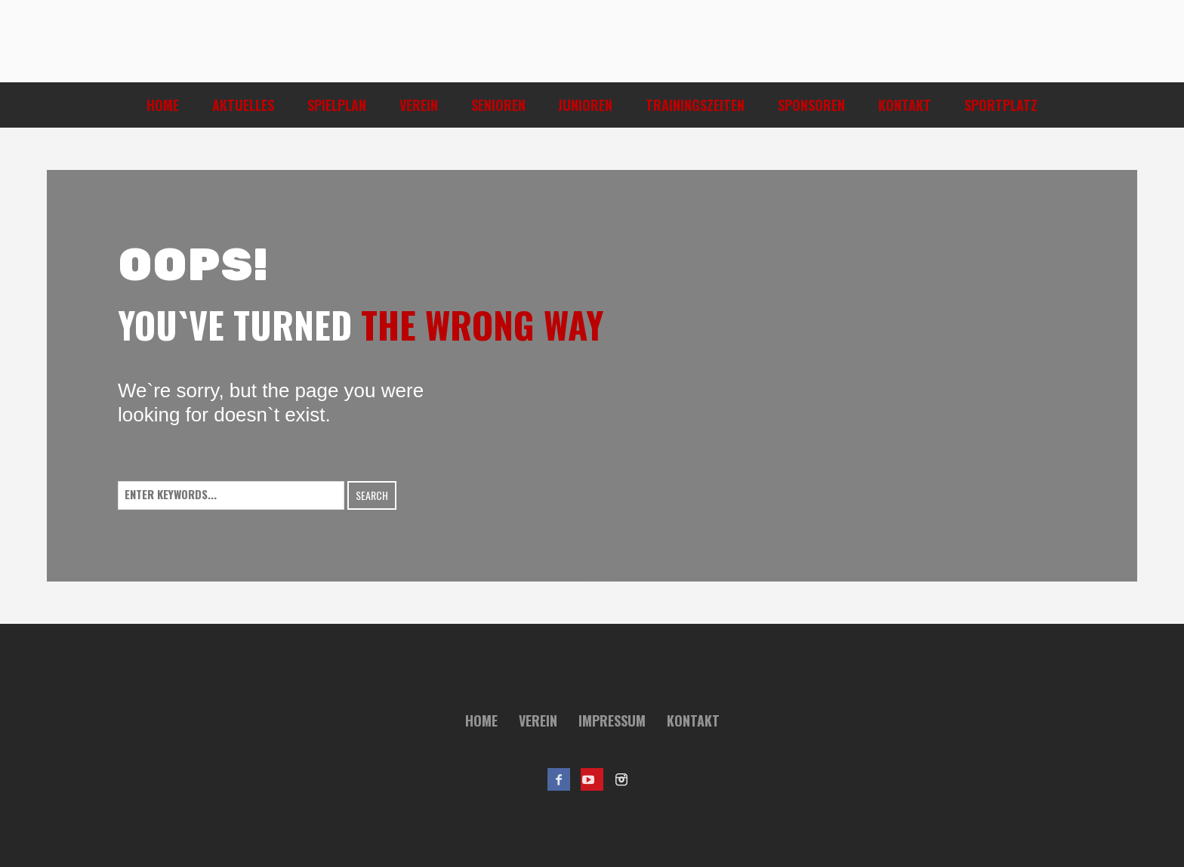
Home (481, 720)
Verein (538, 720)
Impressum (612, 720)
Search (372, 495)
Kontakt (693, 720)
